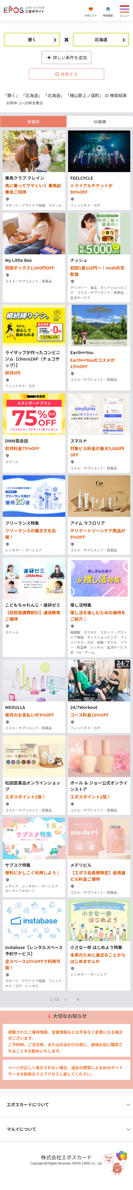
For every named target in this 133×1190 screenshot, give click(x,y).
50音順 (100, 121)
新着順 (33, 121)
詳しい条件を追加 (66, 57)
